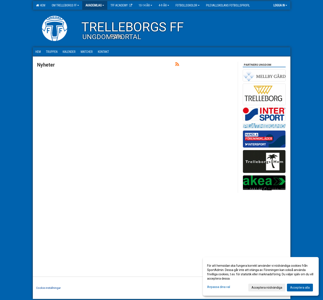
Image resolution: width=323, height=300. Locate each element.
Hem (40, 5)
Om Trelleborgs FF (65, 5)
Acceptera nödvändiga (267, 287)
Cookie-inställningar (48, 287)
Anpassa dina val (218, 287)
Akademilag (94, 5)
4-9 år (164, 5)
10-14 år (145, 5)
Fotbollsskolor (188, 5)
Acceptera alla (300, 287)
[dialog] (261, 276)
